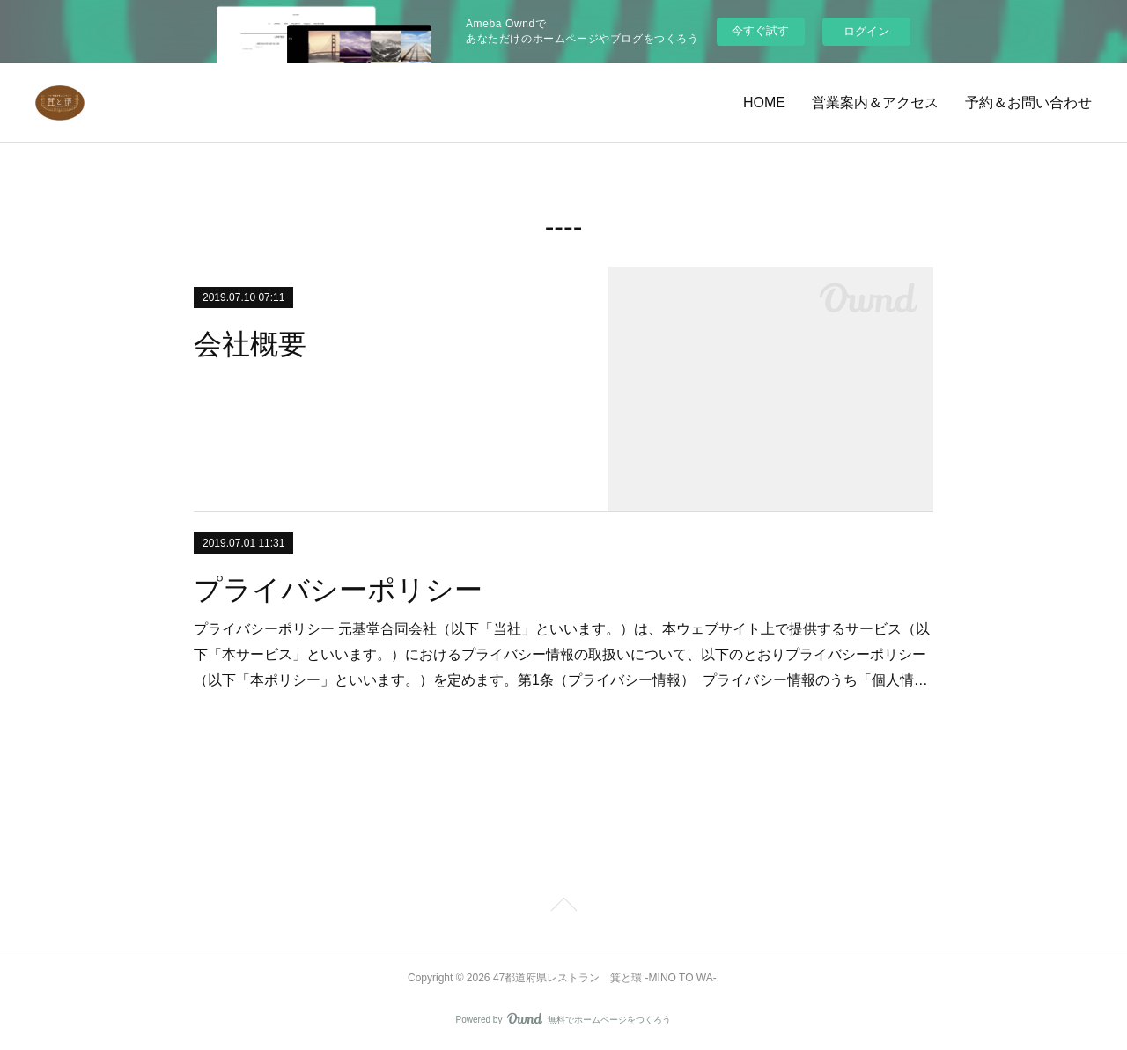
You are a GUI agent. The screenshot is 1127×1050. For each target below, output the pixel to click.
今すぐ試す (760, 30)
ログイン (866, 31)
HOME (764, 102)
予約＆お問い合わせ (1028, 102)
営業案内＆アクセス (875, 102)
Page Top (563, 907)
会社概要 (250, 344)
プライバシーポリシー (338, 590)
